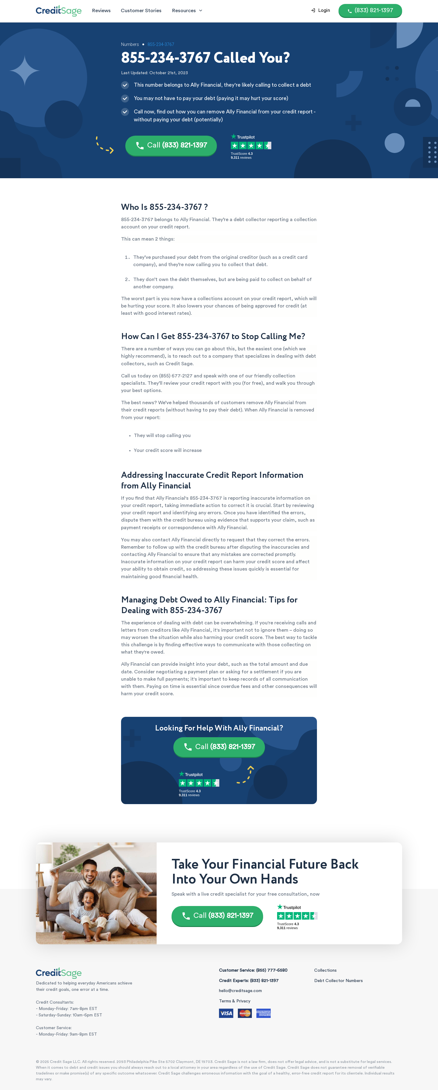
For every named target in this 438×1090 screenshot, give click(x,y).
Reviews (101, 10)
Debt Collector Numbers (338, 981)
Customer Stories (141, 10)
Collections (325, 970)
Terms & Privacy (234, 1001)
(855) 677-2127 (176, 375)
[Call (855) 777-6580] (370, 10)
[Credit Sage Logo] (59, 10)
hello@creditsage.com (240, 991)
